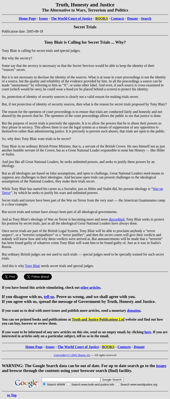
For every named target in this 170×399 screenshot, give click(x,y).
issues (161, 365)
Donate (132, 18)
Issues (43, 18)
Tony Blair (32, 266)
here (147, 332)
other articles (90, 287)
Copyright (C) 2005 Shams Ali (72, 355)
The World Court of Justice (71, 18)
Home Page (27, 18)
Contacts (117, 18)
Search (146, 18)
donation (133, 310)
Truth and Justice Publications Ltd (98, 319)
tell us (49, 296)
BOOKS (101, 18)
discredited (116, 219)
